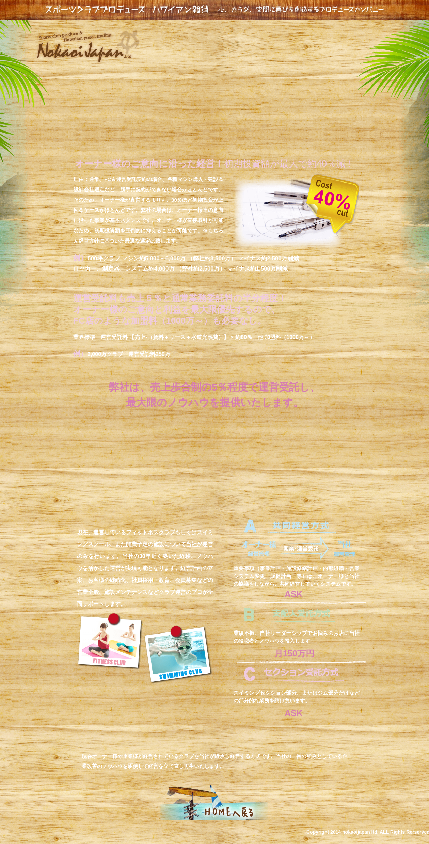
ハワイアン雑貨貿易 (276, 69)
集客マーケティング (358, 39)
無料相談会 (269, 832)
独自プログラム (347, 66)
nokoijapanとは (190, 35)
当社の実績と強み (287, 53)
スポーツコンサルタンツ (191, 54)
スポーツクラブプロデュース (214, 9)
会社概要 (168, 832)
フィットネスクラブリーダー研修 (190, 72)
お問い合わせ (217, 832)
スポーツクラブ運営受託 (273, 36)
